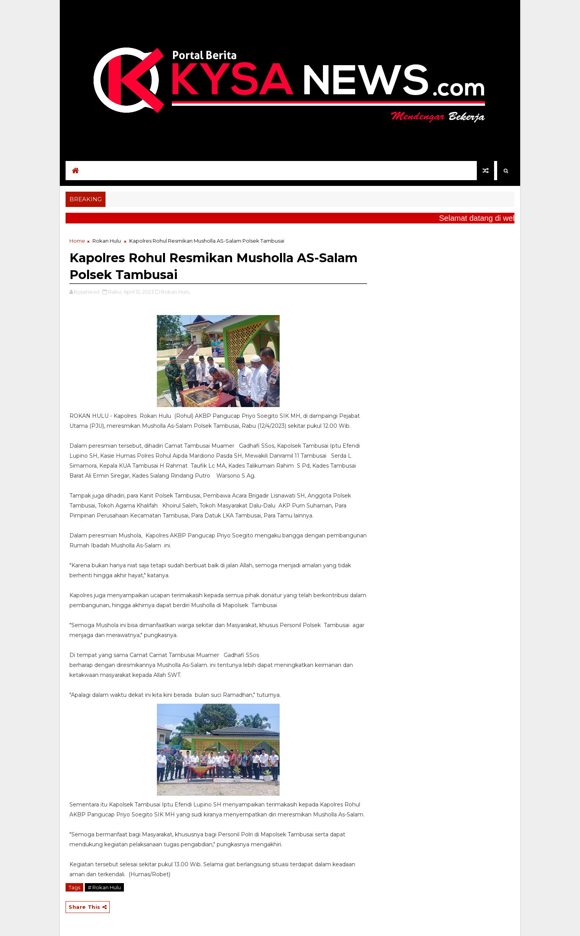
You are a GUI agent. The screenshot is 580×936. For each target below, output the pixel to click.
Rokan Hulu (106, 241)
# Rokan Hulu (104, 887)
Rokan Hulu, (176, 292)
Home (77, 241)
